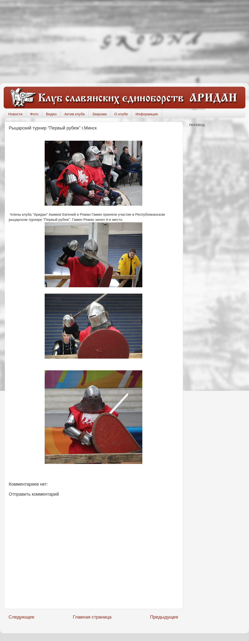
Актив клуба (74, 114)
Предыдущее (164, 617)
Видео (51, 114)
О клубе (121, 114)
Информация (146, 114)
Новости (15, 114)
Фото (34, 114)
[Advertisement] (124, 41)
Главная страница (92, 617)
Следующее (21, 617)
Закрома (99, 114)
